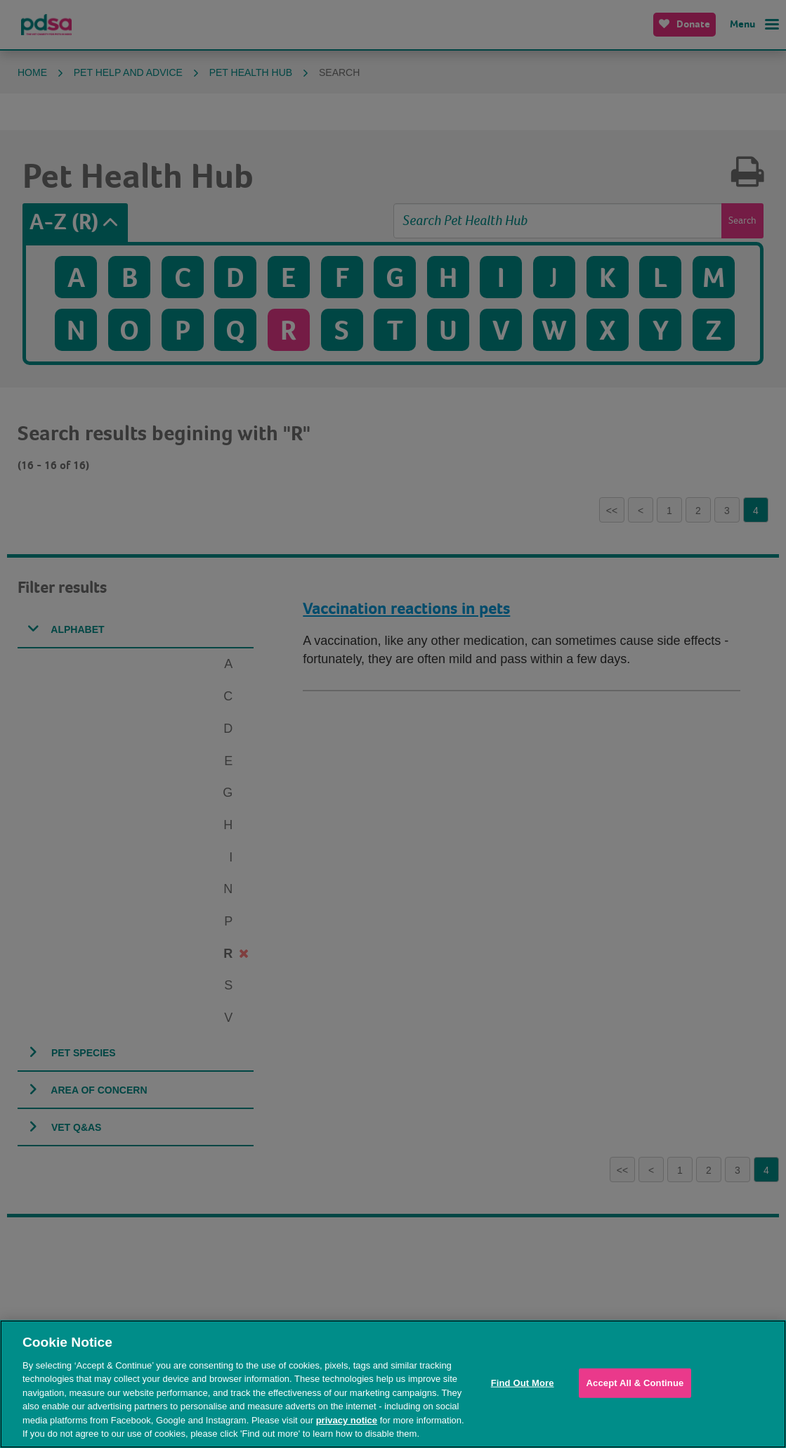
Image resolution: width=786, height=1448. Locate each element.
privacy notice (346, 1420)
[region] (393, 1384)
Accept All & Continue (635, 1383)
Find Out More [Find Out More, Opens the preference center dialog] (522, 1383)
